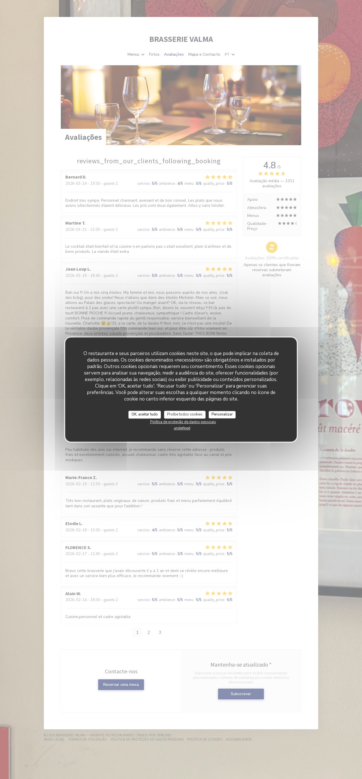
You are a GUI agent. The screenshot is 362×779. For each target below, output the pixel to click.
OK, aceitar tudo (145, 414)
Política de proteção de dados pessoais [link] (183, 422)
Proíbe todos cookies (184, 414)
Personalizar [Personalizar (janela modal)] (222, 414)
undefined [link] (182, 428)
